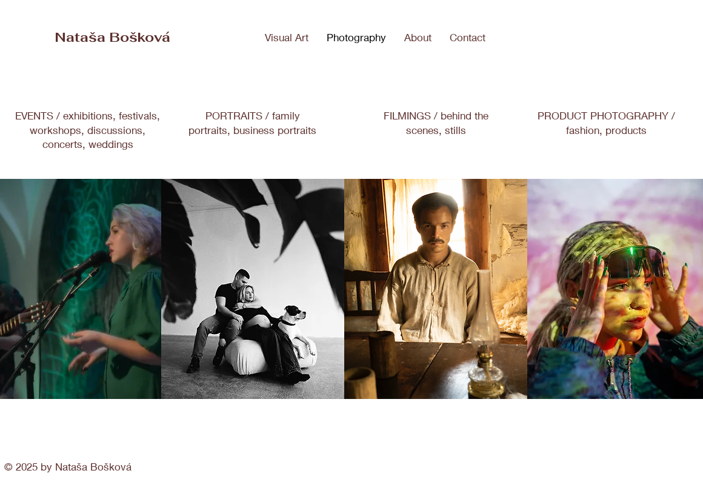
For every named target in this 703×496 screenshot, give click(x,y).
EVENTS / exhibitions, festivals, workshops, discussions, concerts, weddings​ (87, 130)
